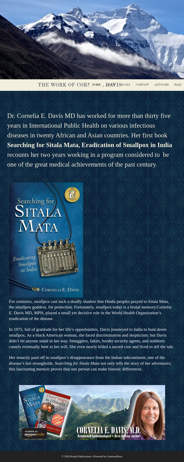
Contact (142, 85)
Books (125, 85)
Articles (161, 85)
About (111, 85)
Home (96, 85)
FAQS (177, 85)
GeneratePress (115, 456)
